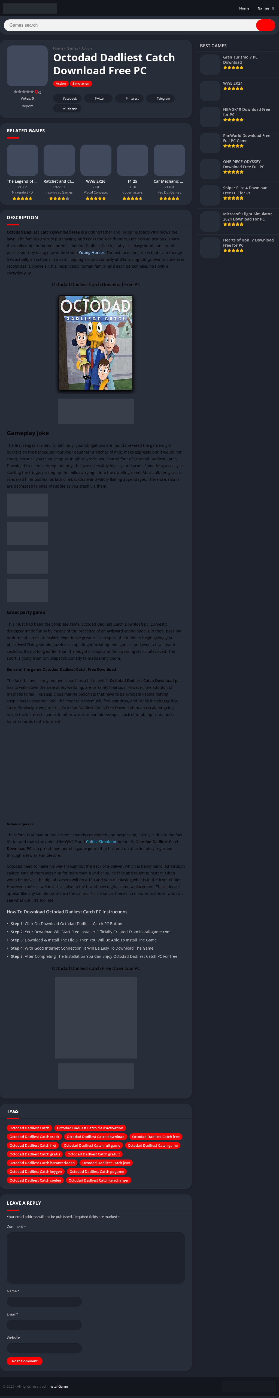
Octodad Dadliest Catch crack (34, 1138)
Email (12, 1316)
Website (13, 1339)
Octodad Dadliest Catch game (153, 1147)
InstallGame (58, 1388)
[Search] (139, 26)
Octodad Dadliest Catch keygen (36, 1173)
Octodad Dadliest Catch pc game (96, 1173)
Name (13, 1292)
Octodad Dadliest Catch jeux (106, 1164)
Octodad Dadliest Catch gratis (35, 1156)
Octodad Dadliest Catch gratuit (94, 1156)
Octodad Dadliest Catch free (156, 1138)
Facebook (66, 101)
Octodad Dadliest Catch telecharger (99, 1182)
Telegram (160, 101)
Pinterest (129, 101)
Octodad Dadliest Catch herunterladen (42, 1164)
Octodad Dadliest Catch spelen (35, 1182)
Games (263, 8)
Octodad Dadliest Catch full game (92, 1147)
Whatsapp (66, 110)
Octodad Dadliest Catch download (96, 1138)
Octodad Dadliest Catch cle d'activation (90, 1129)
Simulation (80, 85)
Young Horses (92, 254)
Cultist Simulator (101, 843)
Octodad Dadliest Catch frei (33, 1147)
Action (86, 50)
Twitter (96, 101)
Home (244, 8)
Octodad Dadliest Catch (29, 1129)
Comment (16, 1228)
